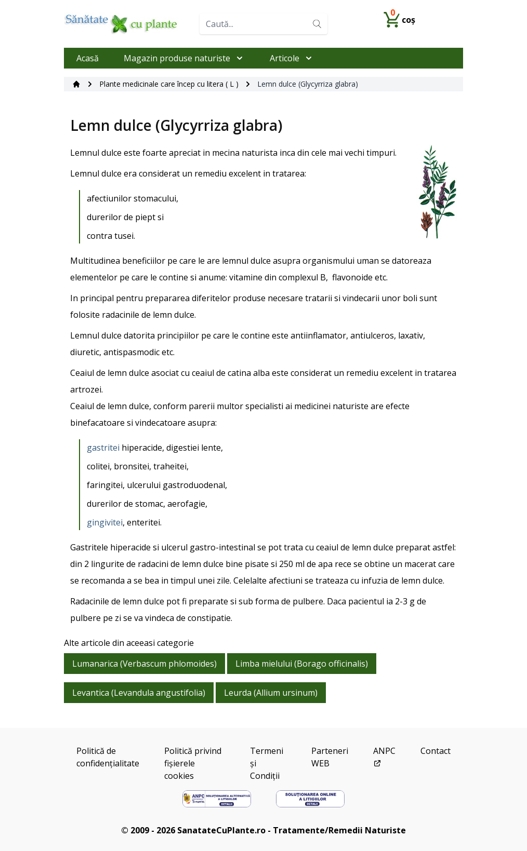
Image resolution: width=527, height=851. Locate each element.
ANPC (384, 756)
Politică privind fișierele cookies (192, 763)
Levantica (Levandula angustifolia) (138, 692)
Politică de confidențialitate (107, 757)
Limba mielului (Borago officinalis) (301, 663)
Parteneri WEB (329, 757)
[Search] (317, 23)
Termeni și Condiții (266, 763)
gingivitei (105, 522)
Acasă (87, 58)
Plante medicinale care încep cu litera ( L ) (169, 84)
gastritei (103, 447)
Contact (435, 751)
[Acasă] (76, 84)
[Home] (127, 24)
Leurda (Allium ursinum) (271, 692)
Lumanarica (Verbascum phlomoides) (144, 663)
